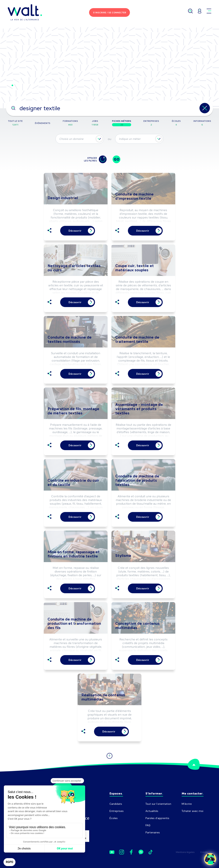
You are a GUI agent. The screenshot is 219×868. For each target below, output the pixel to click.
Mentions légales (185, 852)
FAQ (147, 825)
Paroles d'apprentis (157, 818)
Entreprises (116, 811)
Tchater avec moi (192, 811)
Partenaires (152, 832)
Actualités (151, 811)
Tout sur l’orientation (158, 804)
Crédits (204, 852)
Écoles (113, 818)
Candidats (115, 804)
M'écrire (187, 804)
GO (116, 159)
